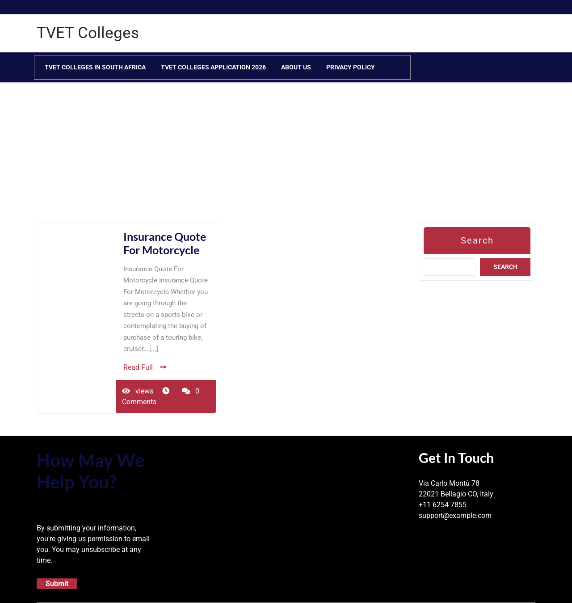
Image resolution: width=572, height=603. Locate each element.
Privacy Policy (350, 67)
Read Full (144, 367)
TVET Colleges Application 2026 (213, 67)
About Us (296, 67)
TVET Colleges (88, 33)
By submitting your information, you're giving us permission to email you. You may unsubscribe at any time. (93, 544)
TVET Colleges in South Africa (95, 67)
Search (477, 240)
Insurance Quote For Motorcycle (164, 243)
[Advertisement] (268, 159)
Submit (57, 583)
